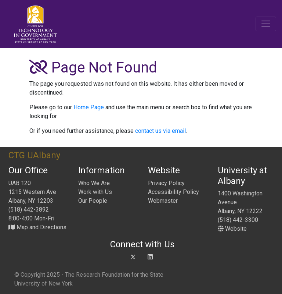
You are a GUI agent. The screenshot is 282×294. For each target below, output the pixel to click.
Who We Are (94, 183)
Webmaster (163, 200)
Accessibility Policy (173, 191)
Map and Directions (37, 227)
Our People (92, 200)
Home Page (88, 107)
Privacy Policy (166, 183)
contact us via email (160, 130)
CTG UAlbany (34, 155)
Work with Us (95, 191)
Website (232, 228)
